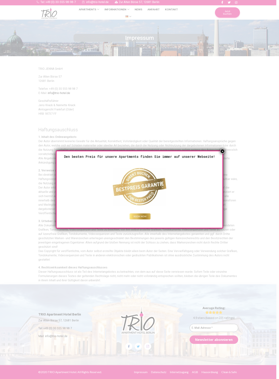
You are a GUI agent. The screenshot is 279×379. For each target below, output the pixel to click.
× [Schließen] (222, 151)
